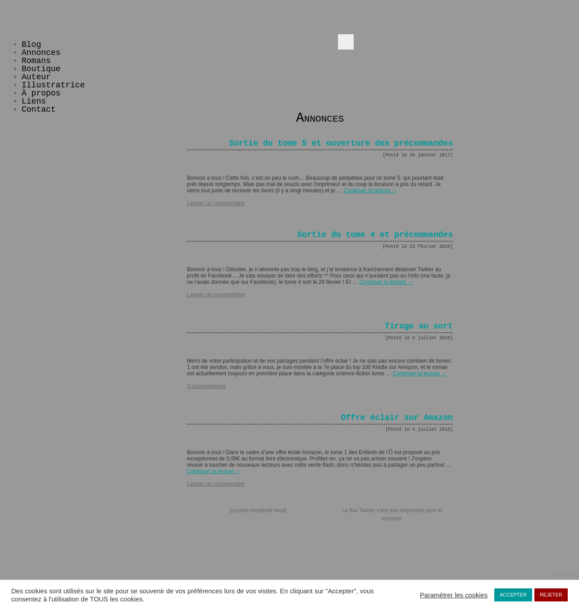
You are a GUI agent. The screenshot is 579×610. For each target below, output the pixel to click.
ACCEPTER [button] (513, 594)
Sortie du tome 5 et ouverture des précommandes (341, 143)
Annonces (41, 52)
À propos (41, 93)
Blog (31, 44)
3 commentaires (206, 386)
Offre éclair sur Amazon (397, 417)
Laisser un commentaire (216, 203)
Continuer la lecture (370, 190)
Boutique (41, 68)
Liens (34, 101)
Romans (36, 60)
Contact (39, 109)
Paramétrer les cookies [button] (454, 595)
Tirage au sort (419, 326)
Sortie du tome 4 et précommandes (375, 234)
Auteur (36, 77)
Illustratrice (53, 85)
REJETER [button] (551, 594)
